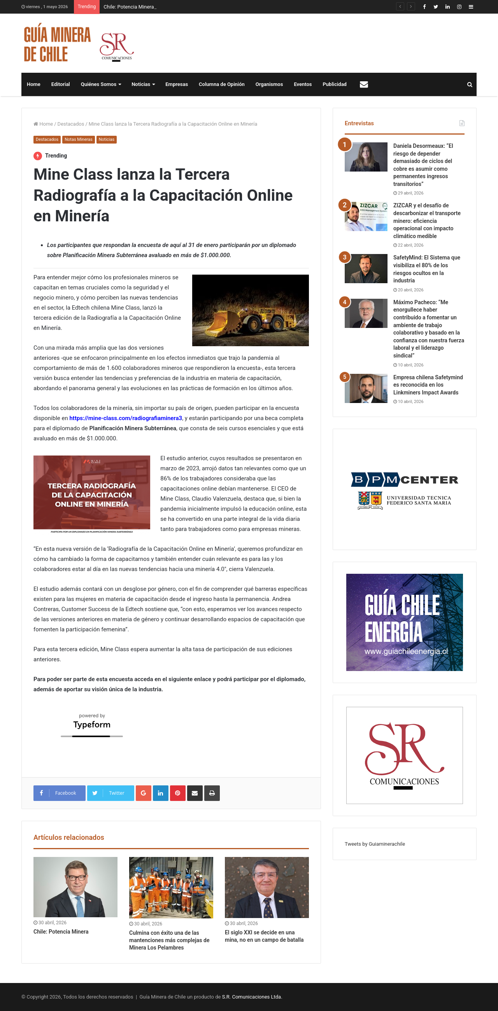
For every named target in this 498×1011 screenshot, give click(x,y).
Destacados (71, 124)
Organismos (269, 84)
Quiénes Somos (98, 84)
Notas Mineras (78, 139)
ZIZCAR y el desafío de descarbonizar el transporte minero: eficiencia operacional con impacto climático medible (427, 220)
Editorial (60, 84)
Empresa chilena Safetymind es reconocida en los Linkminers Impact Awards (428, 385)
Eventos (303, 84)
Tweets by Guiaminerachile (375, 844)
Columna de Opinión (222, 84)
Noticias (141, 84)
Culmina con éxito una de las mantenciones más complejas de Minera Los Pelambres (169, 940)
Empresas (176, 84)
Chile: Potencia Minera (128, 7)
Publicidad (335, 84)
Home (33, 84)
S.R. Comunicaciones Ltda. (252, 997)
